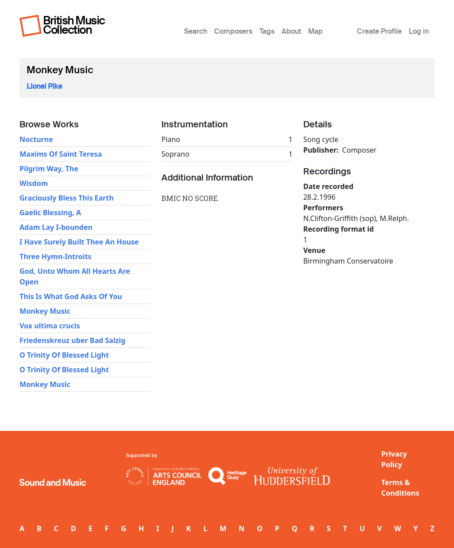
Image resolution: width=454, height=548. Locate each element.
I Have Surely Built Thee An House (79, 242)
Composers (233, 31)
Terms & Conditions (400, 487)
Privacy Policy (394, 459)
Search (195, 31)
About (291, 31)
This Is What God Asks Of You (71, 296)
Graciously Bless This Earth (67, 198)
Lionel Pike (44, 86)
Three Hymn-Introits (55, 256)
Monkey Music (45, 311)
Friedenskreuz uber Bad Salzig (72, 340)
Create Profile (379, 31)
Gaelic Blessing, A (50, 212)
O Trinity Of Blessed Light (64, 355)
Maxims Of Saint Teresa (61, 154)
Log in (419, 31)
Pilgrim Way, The (49, 168)
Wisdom (34, 183)
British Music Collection (74, 25)
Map (315, 31)
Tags (266, 31)
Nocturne (36, 139)
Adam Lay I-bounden (56, 227)
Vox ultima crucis (50, 326)
